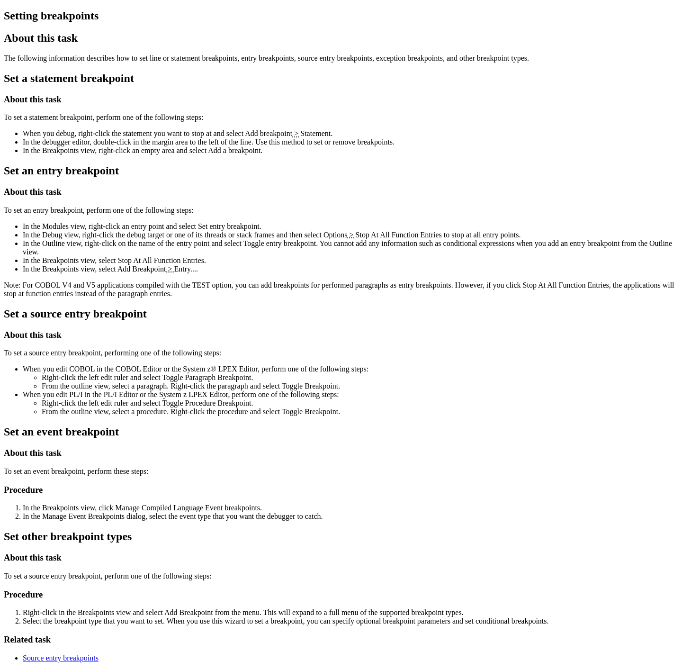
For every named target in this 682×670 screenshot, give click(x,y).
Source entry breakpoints (61, 658)
